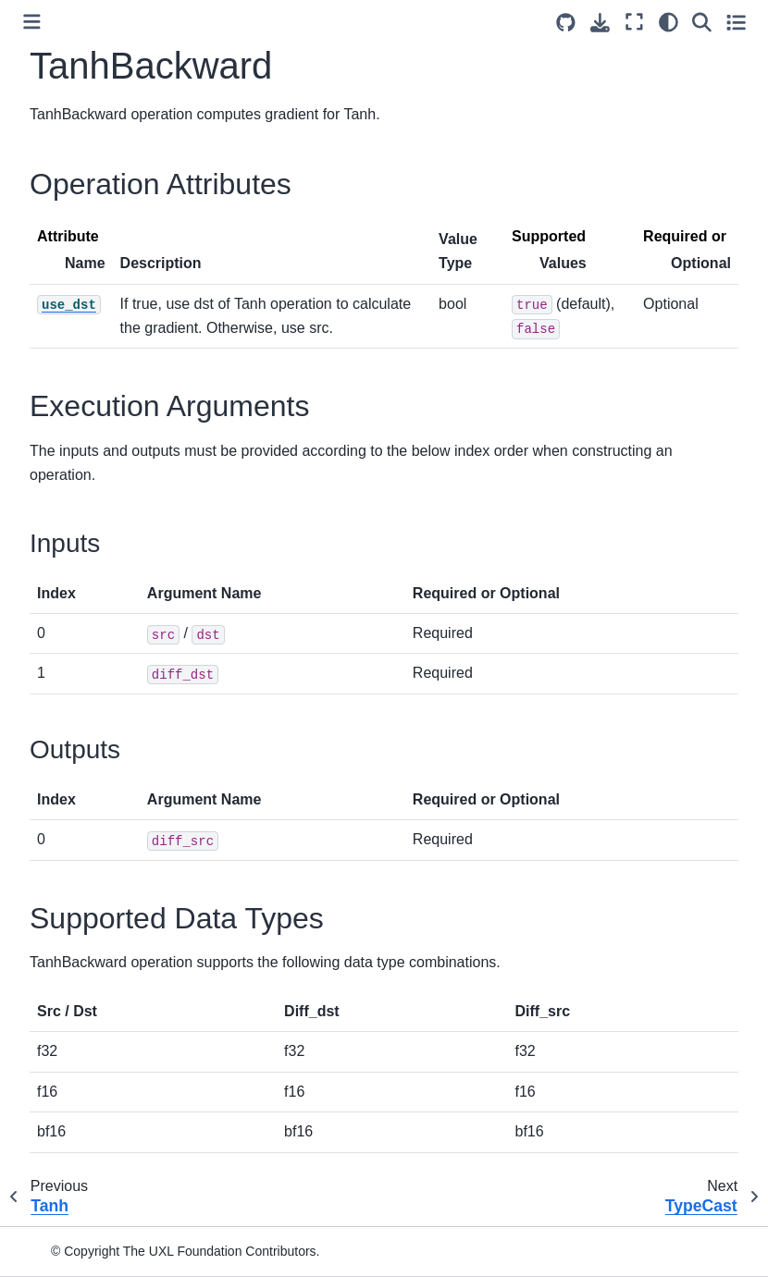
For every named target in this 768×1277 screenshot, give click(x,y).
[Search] (702, 21)
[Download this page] (600, 22)
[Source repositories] (566, 22)
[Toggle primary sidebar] (32, 21)
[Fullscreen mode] (634, 21)
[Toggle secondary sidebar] (736, 21)
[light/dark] (668, 21)
